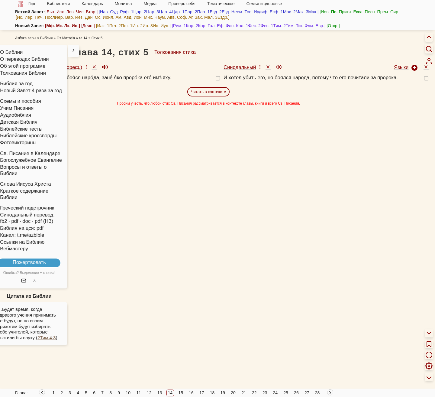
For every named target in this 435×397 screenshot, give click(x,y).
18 (212, 392)
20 (233, 392)
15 (180, 392)
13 (159, 392)
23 (265, 392)
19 (223, 392)
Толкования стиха (175, 52)
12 (149, 392)
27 (306, 392)
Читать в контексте (208, 91)
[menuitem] (429, 61)
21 (243, 392)
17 (201, 392)
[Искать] (429, 49)
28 (317, 392)
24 (275, 392)
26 (296, 392)
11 (138, 392)
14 (170, 392)
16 (191, 392)
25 (285, 392)
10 (128, 392)
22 (254, 392)
